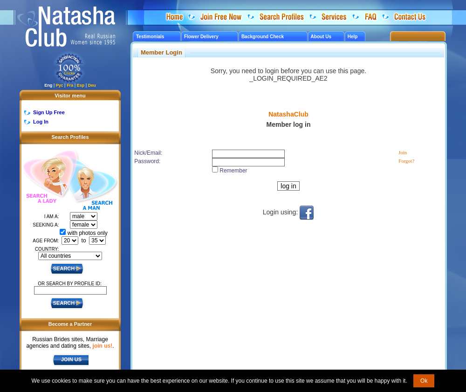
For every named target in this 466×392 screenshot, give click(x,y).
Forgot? (406, 161)
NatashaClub (288, 114)
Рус (59, 85)
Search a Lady (45, 177)
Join (402, 152)
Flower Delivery (201, 36)
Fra (70, 85)
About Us (321, 36)
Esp (81, 85)
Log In (40, 121)
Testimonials (150, 36)
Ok (423, 381)
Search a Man (93, 185)
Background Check (262, 36)
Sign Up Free (49, 112)
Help (353, 36)
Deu (92, 85)
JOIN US (71, 359)
